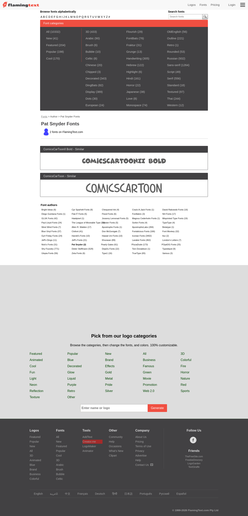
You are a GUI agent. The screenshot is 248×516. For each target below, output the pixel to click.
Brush (89, 45)
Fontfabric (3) (138, 214)
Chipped (90, 71)
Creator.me (89, 441)
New (49, 38)
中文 (65, 493)
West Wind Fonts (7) (51, 227)
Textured (172, 91)
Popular (51, 51)
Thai (170, 98)
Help (112, 441)
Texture (35, 397)
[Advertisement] (124, 303)
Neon (33, 384)
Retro (170, 45)
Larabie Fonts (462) (141, 240)
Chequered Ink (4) (110, 209)
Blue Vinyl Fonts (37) (51, 231)
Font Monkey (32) (170, 231)
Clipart (113, 455)
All (47, 31)
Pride (108, 384)
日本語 (127, 493)
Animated (36, 360)
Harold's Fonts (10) (81, 236)
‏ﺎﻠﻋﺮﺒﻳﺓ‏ (52, 493)
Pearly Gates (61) (109, 244)
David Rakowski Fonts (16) (175, 209)
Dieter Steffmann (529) (82, 249)
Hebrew (131, 65)
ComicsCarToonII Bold (57, 149)
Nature (185, 378)
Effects (110, 366)
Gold (108, 372)
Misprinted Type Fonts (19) (175, 218)
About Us (140, 436)
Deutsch (98, 493)
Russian (172, 58)
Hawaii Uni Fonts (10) (112, 236)
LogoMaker (89, 446)
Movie (147, 378)
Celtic (89, 58)
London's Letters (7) (171, 240)
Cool (49, 58)
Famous (148, 366)
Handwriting (134, 58)
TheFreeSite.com (194, 456)
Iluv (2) (165, 236)
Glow (70, 372)
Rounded (173, 51)
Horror (130, 85)
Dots (88, 98)
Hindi (129, 78)
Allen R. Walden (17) (81, 227)
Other (71, 397)
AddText (87, 436)
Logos (192, 4)
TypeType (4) (168, 222)
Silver (109, 391)
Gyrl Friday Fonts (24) (51, 236)
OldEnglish (174, 31)
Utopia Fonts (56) (49, 253)
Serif (170, 78)
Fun (32, 372)
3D (87, 31)
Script (170, 71)
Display (90, 91)
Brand (109, 360)
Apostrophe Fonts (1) (112, 227)
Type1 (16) (107, 253)
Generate (157, 408)
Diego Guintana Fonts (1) (53, 214)
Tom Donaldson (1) (141, 249)
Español (179, 493)
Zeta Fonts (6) (78, 253)
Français (81, 493)
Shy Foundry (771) (50, 249)
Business (149, 360)
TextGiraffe (194, 467)
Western (172, 105)
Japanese (132, 91)
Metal (109, 378)
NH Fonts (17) (169, 214)
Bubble (90, 51)
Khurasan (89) (108, 240)
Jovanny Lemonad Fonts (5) (115, 218)
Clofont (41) (77, 231)
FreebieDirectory (194, 460)
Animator (88, 450)
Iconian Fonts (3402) (142, 236)
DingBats (91, 85)
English (36, 493)
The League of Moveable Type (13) (86, 222)
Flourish (131, 31)
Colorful (186, 360)
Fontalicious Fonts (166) (143, 231)
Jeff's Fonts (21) (79, 240)
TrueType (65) (139, 253)
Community (116, 436)
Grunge (131, 51)
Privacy (139, 450)
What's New (116, 450)
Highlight (132, 71)
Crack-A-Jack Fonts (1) (143, 209)
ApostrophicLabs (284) (143, 227)
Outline (171, 38)
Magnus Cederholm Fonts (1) (146, 218)
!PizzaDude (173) (139, 244)
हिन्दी (112, 493)
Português (144, 493)
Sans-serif (173, 65)
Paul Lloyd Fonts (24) (51, 222)
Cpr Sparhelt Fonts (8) (82, 209)
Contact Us (144, 464)
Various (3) (167, 253)
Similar (79, 149)
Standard (173, 85)
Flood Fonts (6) (109, 214)
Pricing (215, 4)
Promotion (150, 384)
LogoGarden (194, 463)
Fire (183, 366)
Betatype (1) (168, 227)
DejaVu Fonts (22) (110, 249)
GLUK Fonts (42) (49, 218)
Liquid (71, 378)
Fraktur (131, 45)
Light (33, 378)
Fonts (203, 4)
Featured (52, 45)
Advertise (140, 455)
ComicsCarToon (53, 176)
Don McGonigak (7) (111, 231)
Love (129, 98)
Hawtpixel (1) (78, 218)
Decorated (92, 78)
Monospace (133, 105)
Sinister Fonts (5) (110, 222)
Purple (71, 384)
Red (183, 384)
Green (147, 372)
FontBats (132, 38)
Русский (162, 493)
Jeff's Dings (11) (49, 240)
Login (231, 4)
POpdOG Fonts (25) (171, 244)
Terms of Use (143, 446)
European (91, 105)
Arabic (89, 38)
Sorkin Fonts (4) (139, 222)
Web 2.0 (148, 391)
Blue (70, 360)
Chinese (90, 65)
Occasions (115, 446)
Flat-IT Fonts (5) (79, 214)
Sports (185, 391)
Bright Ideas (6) (48, 209)
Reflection (36, 391)
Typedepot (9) (169, 249)
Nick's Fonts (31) (49, 244)
